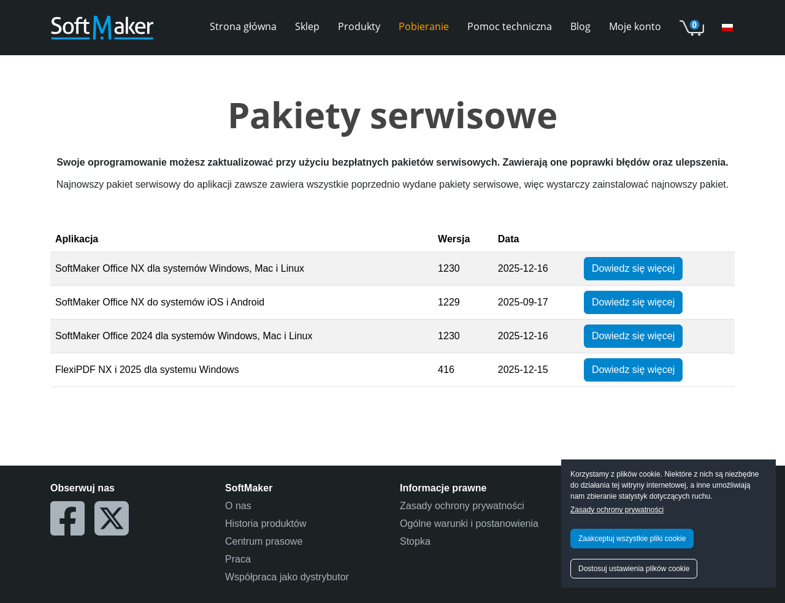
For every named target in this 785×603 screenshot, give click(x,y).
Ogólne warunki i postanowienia (469, 523)
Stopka (415, 541)
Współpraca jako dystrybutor (287, 577)
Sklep (307, 26)
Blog (580, 26)
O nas (238, 506)
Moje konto (635, 26)
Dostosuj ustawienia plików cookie (633, 568)
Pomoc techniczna (509, 26)
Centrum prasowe (263, 541)
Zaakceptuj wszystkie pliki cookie (632, 538)
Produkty (359, 26)
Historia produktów (266, 523)
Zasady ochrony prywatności (617, 509)
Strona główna (243, 26)
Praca (238, 559)
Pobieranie (424, 26)
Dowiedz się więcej (633, 268)
